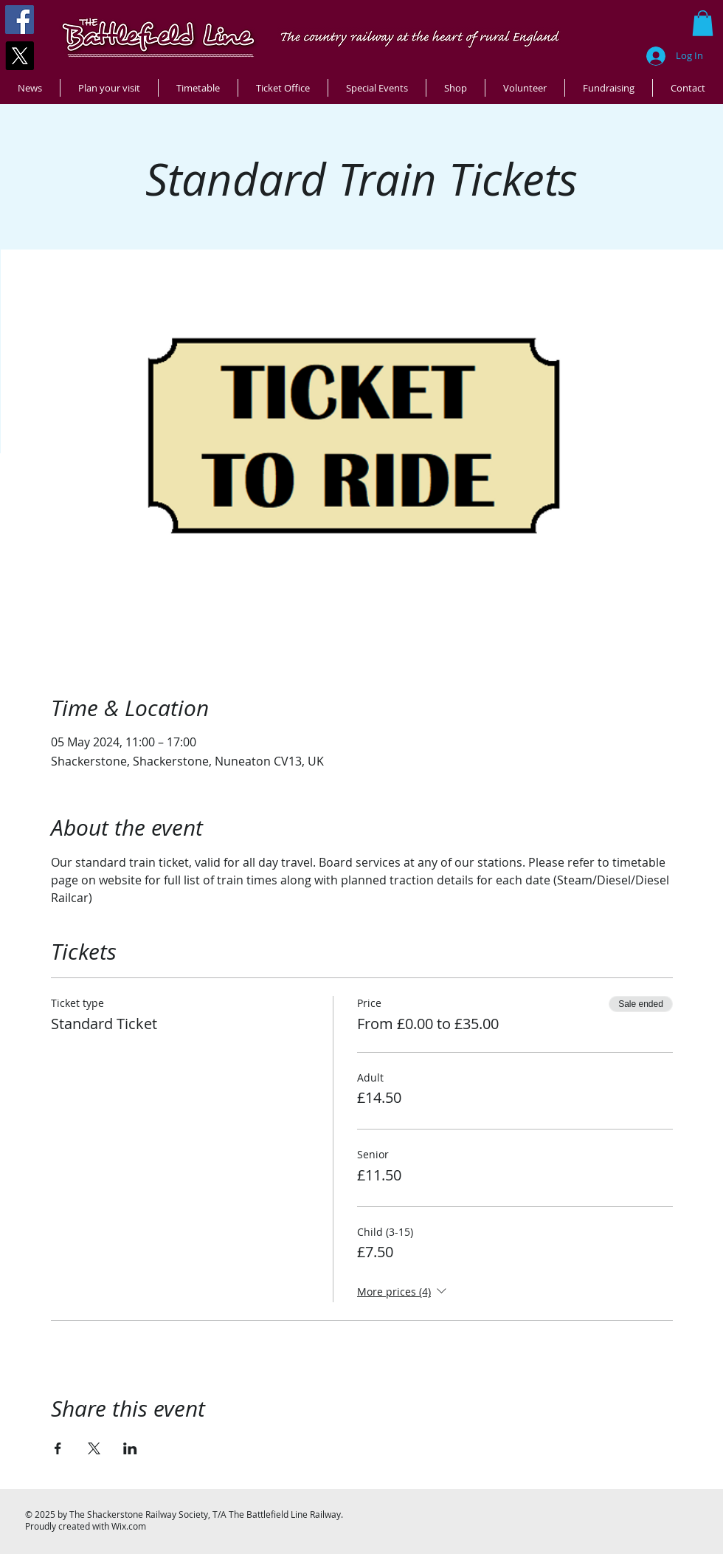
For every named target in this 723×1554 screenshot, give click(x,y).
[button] (702, 23)
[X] (19, 55)
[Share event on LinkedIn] (130, 1448)
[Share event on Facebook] (58, 1448)
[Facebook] (19, 19)
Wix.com (128, 1526)
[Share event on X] (94, 1448)
